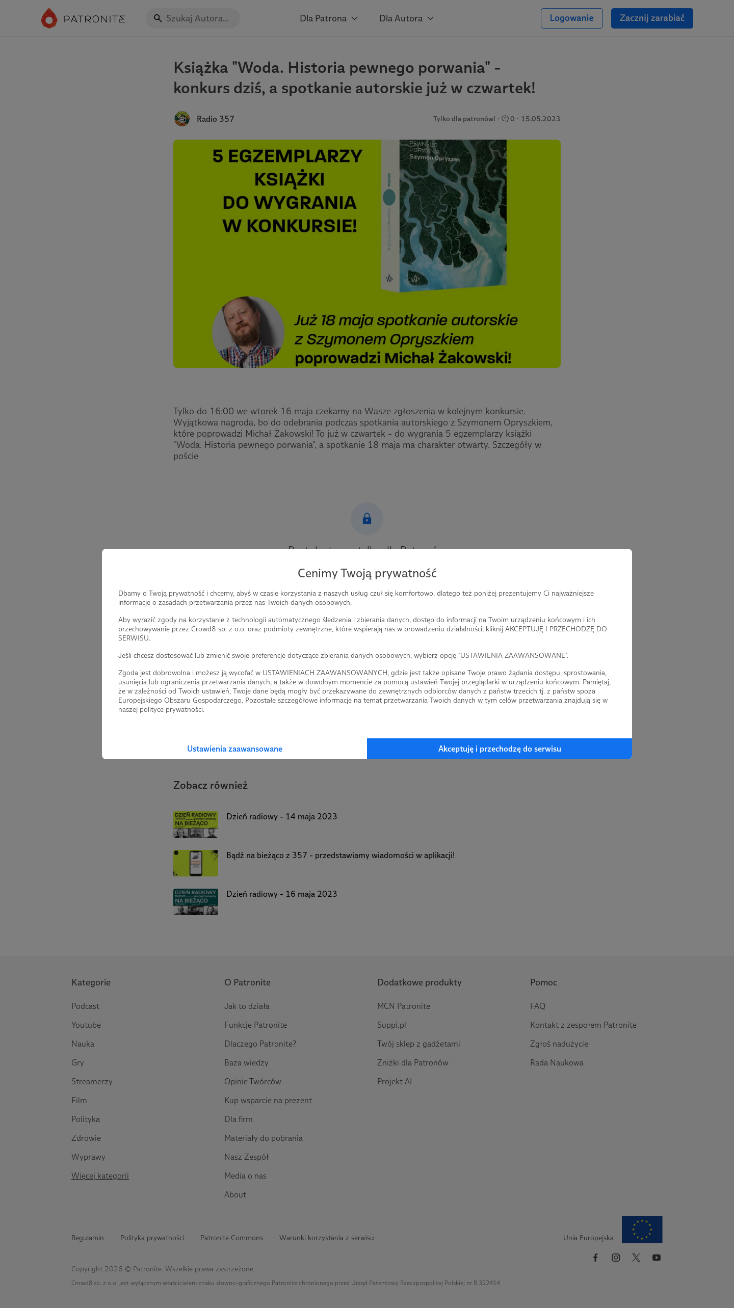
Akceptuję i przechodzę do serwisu (499, 748)
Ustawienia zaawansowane (234, 748)
